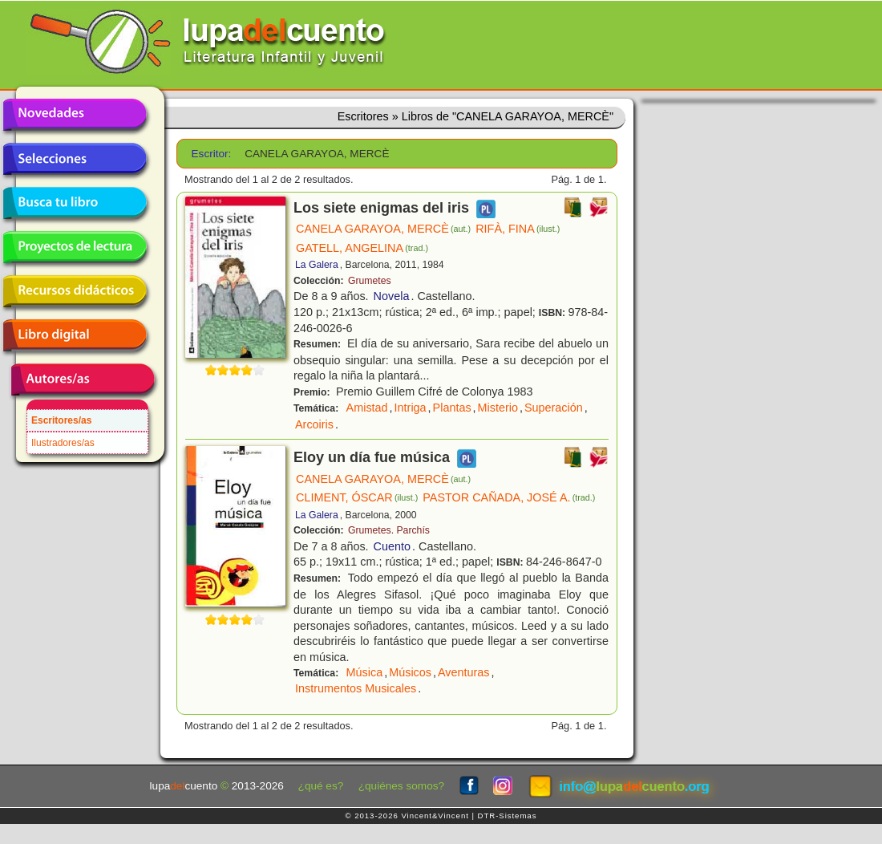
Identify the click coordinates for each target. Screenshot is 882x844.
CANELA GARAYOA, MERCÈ (383, 228)
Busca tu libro (74, 203)
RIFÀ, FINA (517, 228)
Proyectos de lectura (74, 247)
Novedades (74, 115)
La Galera (316, 264)
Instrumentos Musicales (355, 688)
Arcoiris (314, 424)
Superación (553, 407)
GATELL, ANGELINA (362, 247)
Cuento (392, 546)
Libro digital (74, 335)
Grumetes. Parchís (389, 530)
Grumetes (369, 280)
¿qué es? (321, 786)
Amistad (367, 407)
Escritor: (212, 154)
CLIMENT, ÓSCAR (357, 497)
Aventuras (464, 672)
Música (364, 672)
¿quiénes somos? (401, 786)
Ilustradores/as (63, 442)
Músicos (410, 672)
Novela (392, 296)
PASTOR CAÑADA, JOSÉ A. (509, 497)
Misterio (498, 407)
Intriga (410, 407)
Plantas (452, 407)
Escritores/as (61, 420)
